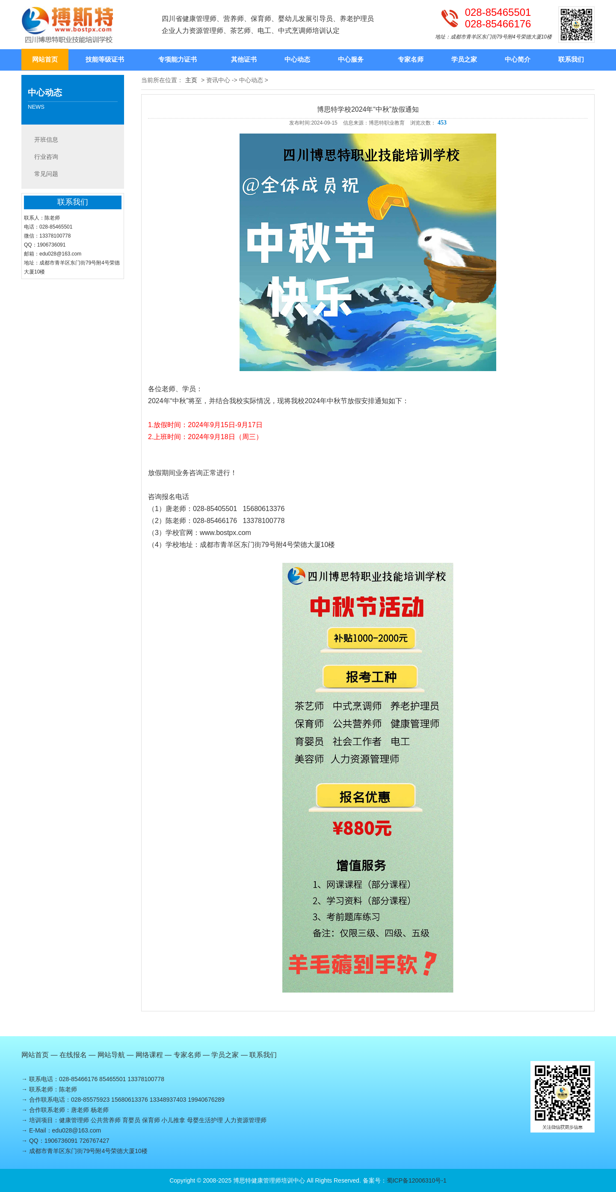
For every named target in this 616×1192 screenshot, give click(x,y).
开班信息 (46, 139)
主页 (191, 80)
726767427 (94, 1140)
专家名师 (411, 59)
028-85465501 (498, 12)
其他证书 (244, 59)
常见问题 (46, 173)
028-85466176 (498, 24)
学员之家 (464, 59)
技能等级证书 (105, 59)
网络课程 (149, 1054)
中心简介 (517, 59)
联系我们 (571, 59)
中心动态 (297, 59)
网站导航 (111, 1054)
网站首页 (45, 59)
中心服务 (351, 59)
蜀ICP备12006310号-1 (417, 1180)
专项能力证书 (177, 59)
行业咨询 (46, 156)
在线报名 (73, 1054)
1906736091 (61, 1140)
